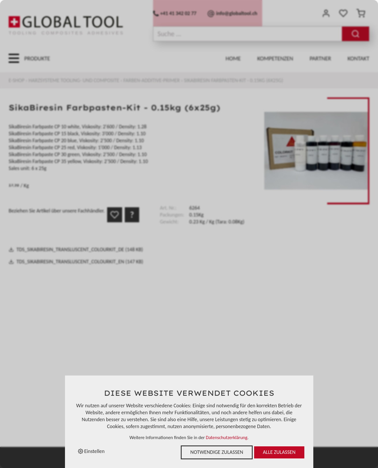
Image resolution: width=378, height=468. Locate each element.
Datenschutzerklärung (226, 437)
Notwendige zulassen (216, 452)
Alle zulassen (279, 452)
